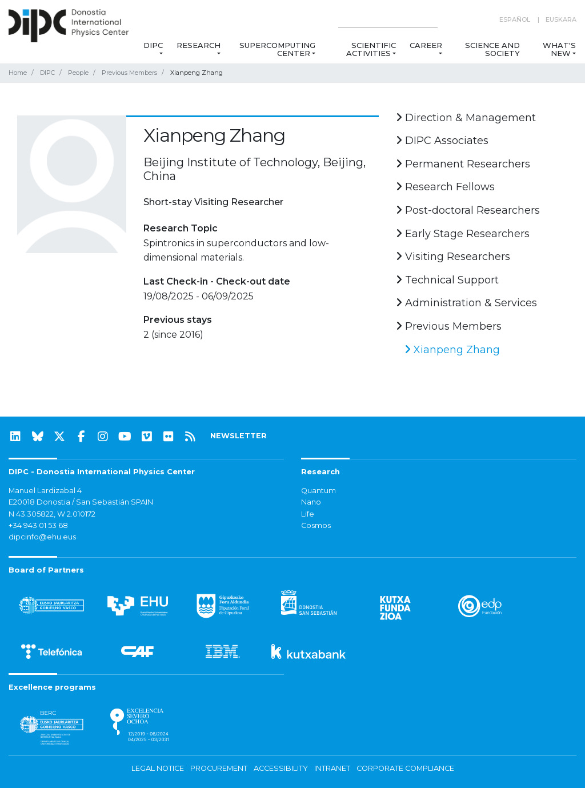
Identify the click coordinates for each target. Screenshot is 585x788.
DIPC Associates (442, 140)
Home (18, 73)
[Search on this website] (388, 19)
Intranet (332, 768)
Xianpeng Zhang (452, 349)
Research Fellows (445, 187)
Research (199, 45)
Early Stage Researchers (463, 233)
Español (514, 19)
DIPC (153, 45)
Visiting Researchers (453, 256)
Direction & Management (466, 117)
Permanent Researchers (463, 164)
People (78, 73)
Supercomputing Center (277, 49)
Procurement (218, 768)
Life (307, 514)
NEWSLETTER (238, 435)
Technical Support (447, 280)
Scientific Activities (371, 49)
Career (426, 45)
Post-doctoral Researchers (468, 210)
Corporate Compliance (405, 768)
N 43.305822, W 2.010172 (52, 514)
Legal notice (157, 768)
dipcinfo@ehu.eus (42, 537)
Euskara (561, 19)
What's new (559, 49)
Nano (311, 502)
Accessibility (281, 768)
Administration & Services (466, 303)
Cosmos (316, 525)
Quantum (318, 490)
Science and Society (492, 49)
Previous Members (129, 73)
